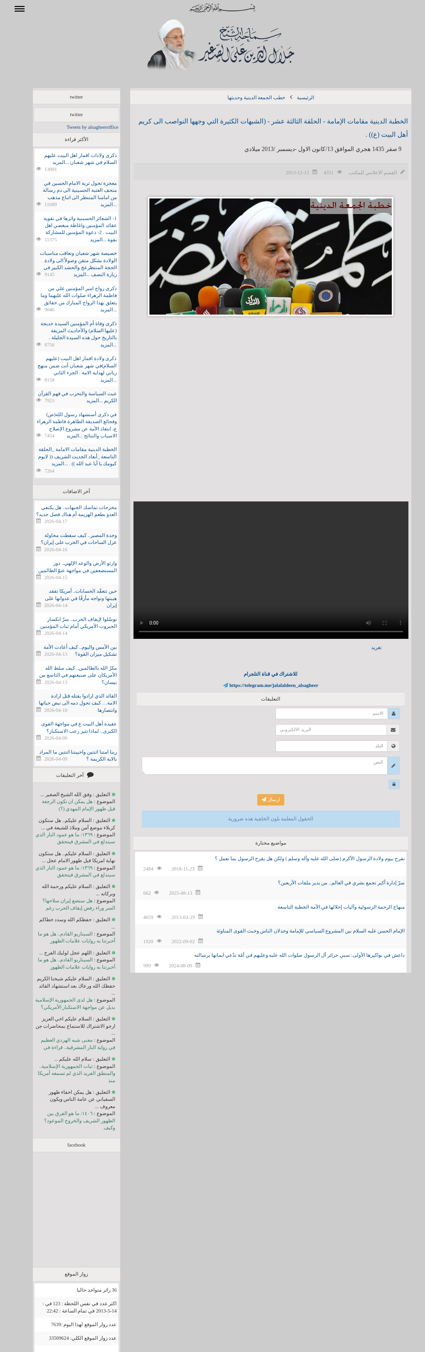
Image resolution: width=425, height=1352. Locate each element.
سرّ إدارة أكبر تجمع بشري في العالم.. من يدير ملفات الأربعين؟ (331, 882)
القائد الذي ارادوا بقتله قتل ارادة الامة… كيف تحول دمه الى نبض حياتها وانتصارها (68, 703)
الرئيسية (295, 97)
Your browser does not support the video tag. (261, 570)
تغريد (367, 647)
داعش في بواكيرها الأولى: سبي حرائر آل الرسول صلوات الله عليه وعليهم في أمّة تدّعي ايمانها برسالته (290, 955)
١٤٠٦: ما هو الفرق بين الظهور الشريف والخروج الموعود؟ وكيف (70, 1120)
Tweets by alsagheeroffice (83, 127)
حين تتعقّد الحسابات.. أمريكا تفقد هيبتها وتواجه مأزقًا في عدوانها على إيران (71, 598)
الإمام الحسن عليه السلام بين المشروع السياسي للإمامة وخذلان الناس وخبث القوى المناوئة (301, 931)
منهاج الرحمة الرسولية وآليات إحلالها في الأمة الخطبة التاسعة (331, 907)
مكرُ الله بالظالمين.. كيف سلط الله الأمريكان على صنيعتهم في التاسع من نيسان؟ (68, 675)
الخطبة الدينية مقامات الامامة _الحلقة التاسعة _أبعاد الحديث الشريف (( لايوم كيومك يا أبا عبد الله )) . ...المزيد (68, 456)
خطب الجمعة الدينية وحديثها (247, 97)
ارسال (261, 799)
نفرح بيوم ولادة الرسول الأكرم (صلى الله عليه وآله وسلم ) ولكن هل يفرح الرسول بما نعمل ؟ (300, 858)
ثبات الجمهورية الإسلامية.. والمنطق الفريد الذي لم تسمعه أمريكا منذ (67, 1073)
